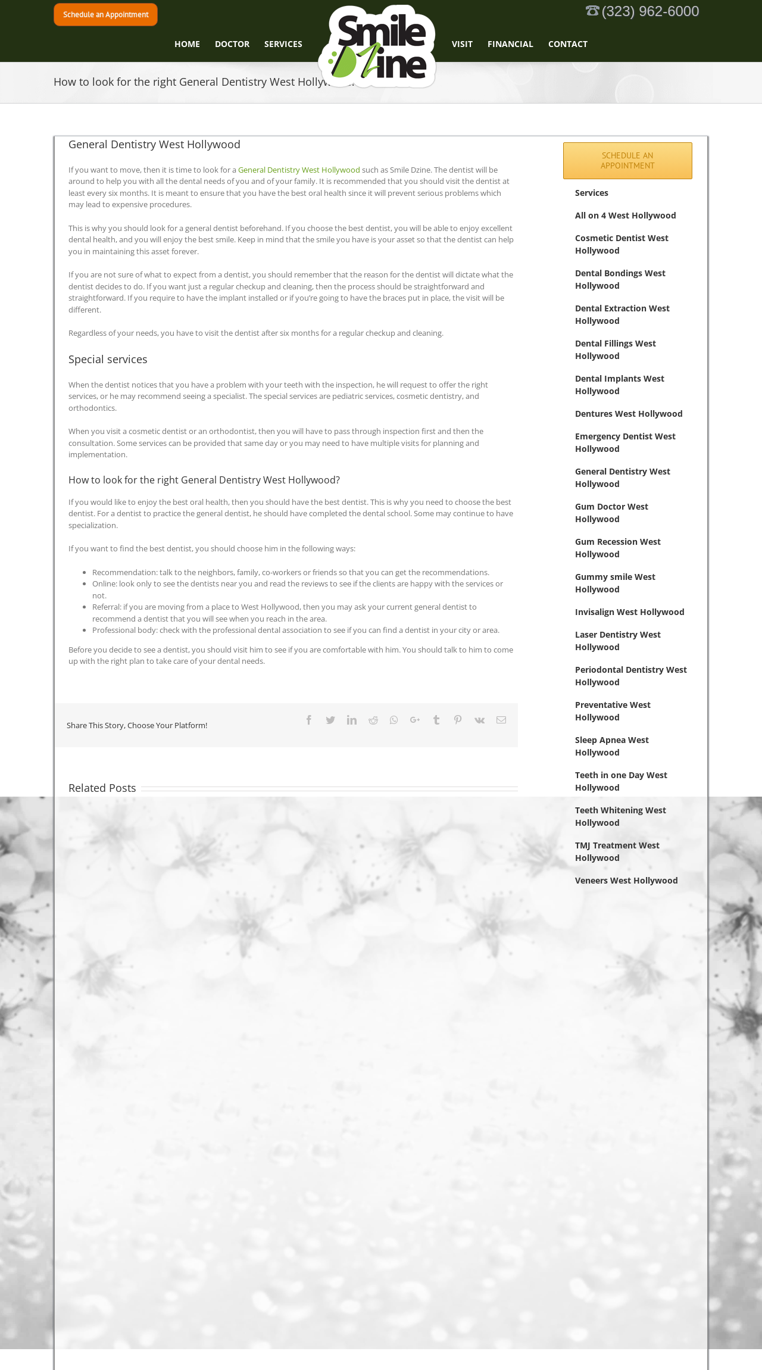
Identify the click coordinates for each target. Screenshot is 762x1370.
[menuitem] (194, 44)
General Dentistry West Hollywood (299, 169)
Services (591, 192)
